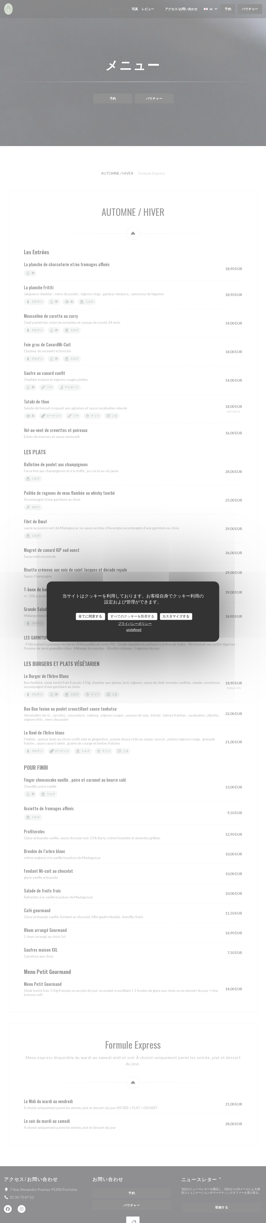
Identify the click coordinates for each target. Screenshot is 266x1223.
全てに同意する (90, 616)
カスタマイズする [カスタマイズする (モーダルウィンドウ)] (175, 616)
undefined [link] (133, 630)
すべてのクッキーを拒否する (132, 616)
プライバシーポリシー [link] (135, 623)
